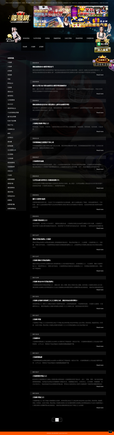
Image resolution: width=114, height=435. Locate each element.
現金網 (25, 46)
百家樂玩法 (11, 129)
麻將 (9, 133)
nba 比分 (10, 104)
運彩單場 (10, 192)
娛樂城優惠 (11, 179)
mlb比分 (10, 171)
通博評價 (10, 183)
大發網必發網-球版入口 (41, 123)
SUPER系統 (37, 38)
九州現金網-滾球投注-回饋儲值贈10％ (46, 180)
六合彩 (10, 175)
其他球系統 (79, 38)
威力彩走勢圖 (12, 116)
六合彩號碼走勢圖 (13, 112)
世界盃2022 (11, 196)
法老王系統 (68, 38)
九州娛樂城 (11, 100)
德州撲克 (10, 96)
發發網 (10, 75)
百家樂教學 (11, 167)
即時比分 (10, 83)
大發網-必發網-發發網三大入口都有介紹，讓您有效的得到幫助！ (55, 300)
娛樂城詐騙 (11, 204)
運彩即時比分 (12, 108)
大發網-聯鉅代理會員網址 (42, 260)
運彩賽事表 (11, 187)
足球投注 (10, 137)
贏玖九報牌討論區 (39, 199)
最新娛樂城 (11, 162)
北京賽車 (10, 154)
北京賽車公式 (12, 150)
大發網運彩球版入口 (40, 376)
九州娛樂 (10, 158)
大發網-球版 (37, 319)
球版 (9, 79)
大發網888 (36, 338)
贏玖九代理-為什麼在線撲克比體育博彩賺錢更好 (50, 86)
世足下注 (10, 125)
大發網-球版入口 (38, 397)
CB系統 (47, 38)
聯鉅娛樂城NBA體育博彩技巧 (43, 67)
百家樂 (10, 87)
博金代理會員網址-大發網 (42, 239)
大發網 (33, 46)
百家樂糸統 (90, 38)
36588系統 (26, 38)
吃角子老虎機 (12, 121)
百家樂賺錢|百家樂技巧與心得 (43, 142)
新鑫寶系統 (57, 38)
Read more (100, 75)
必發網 (41, 46)
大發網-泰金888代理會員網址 (43, 281)
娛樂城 (10, 200)
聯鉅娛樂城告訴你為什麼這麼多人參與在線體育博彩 (51, 104)
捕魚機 (10, 141)
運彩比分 (10, 91)
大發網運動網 (37, 357)
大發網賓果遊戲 (38, 161)
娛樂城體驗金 (12, 208)
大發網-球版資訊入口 (40, 220)
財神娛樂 (10, 146)
